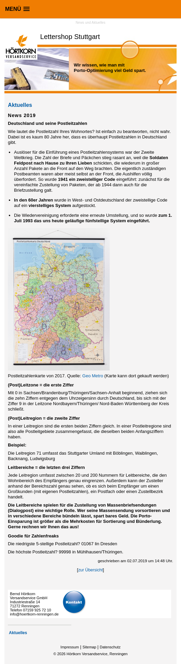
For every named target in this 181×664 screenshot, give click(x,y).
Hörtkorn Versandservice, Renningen (97, 654)
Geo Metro (93, 375)
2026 (61, 654)
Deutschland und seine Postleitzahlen (47, 123)
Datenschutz (110, 647)
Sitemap (89, 647)
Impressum (69, 647)
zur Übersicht (90, 570)
